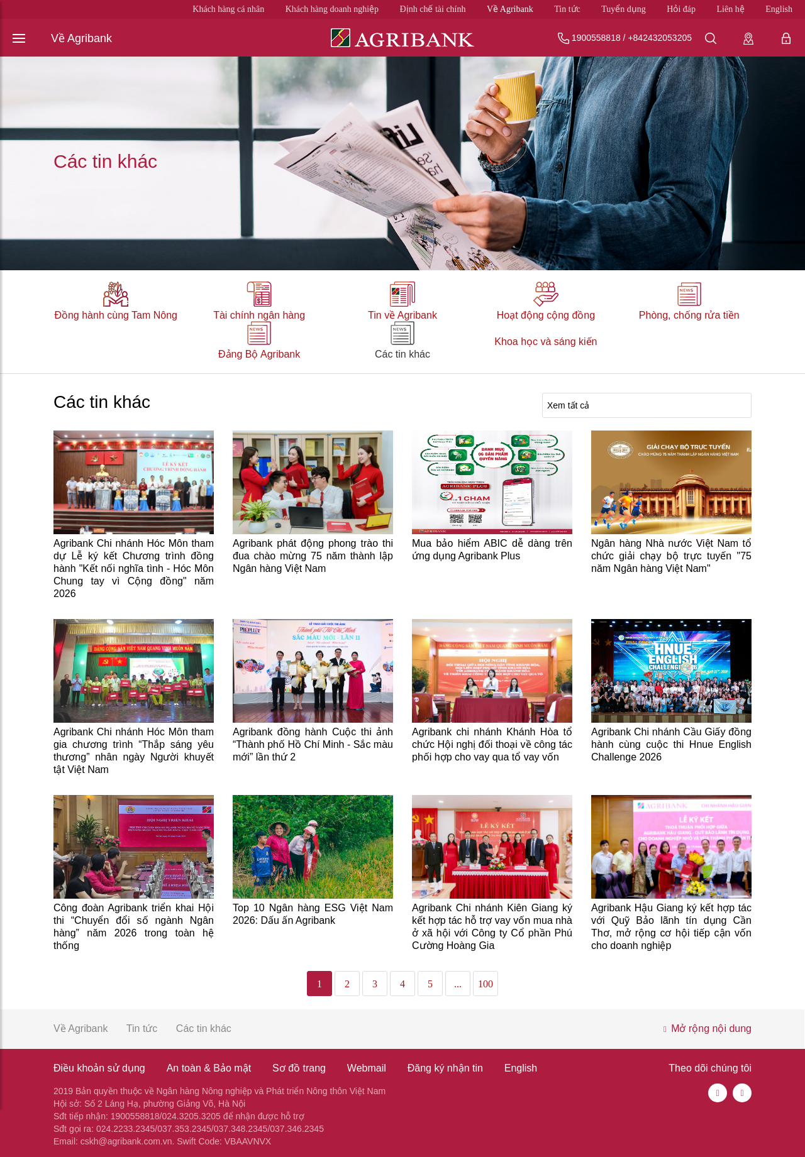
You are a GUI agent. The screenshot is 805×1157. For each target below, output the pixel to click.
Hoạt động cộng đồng (546, 315)
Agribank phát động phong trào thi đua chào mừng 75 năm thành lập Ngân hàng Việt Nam (313, 556)
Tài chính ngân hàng (259, 315)
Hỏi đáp (681, 9)
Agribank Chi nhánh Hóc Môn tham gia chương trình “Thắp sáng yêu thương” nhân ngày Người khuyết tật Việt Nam (133, 751)
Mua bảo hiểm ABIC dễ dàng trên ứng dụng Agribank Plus (492, 549)
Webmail (366, 1068)
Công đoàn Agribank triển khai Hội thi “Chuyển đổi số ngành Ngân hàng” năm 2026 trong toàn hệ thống (133, 926)
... (458, 984)
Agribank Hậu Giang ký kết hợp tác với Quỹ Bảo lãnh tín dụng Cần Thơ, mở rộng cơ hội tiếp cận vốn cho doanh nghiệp (671, 926)
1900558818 (596, 38)
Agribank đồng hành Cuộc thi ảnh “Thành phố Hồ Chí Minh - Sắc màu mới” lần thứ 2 (313, 744)
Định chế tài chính (433, 9)
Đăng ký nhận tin (445, 1068)
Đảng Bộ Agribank (259, 354)
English (778, 9)
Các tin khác (402, 354)
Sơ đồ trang (299, 1068)
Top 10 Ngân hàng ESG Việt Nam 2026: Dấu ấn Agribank (313, 914)
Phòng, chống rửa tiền (689, 315)
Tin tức (567, 9)
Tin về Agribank (402, 315)
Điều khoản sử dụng (99, 1068)
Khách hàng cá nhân (228, 9)
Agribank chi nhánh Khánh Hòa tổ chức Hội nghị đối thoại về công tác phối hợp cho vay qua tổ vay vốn (492, 744)
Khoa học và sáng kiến (545, 341)
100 (485, 984)
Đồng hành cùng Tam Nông (115, 315)
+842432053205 (660, 38)
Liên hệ (731, 9)
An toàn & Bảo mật (209, 1068)
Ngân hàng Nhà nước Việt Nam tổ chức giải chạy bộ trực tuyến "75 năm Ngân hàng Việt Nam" (671, 556)
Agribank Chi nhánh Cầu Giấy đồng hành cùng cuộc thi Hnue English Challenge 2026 (671, 744)
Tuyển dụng (623, 9)
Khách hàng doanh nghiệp (332, 9)
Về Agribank (510, 9)
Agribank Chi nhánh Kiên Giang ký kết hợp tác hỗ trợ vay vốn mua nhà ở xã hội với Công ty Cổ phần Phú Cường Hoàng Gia (492, 926)
